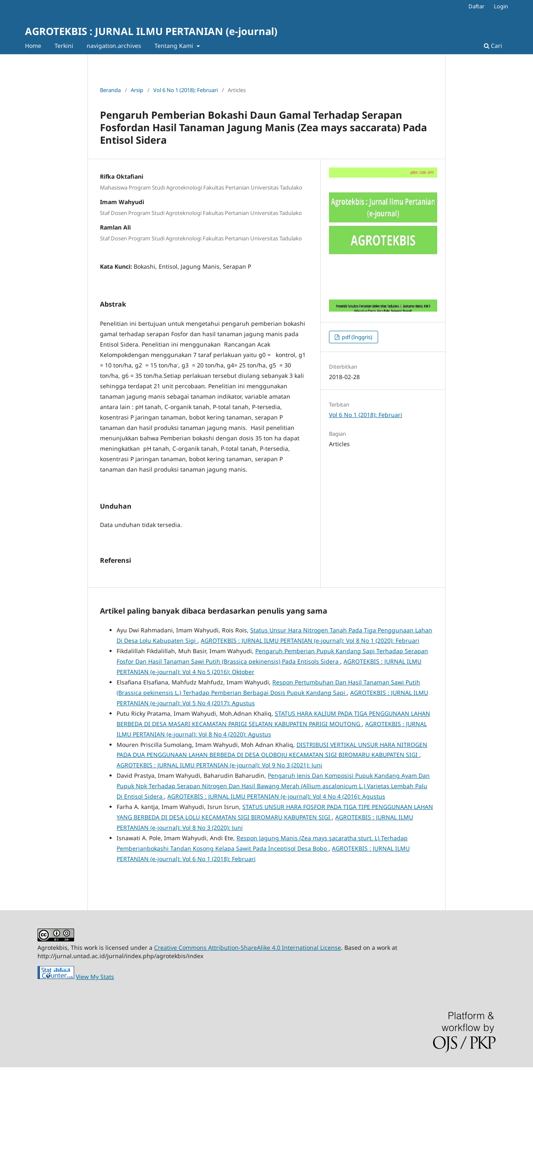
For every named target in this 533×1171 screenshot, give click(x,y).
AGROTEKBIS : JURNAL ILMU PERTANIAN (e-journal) (151, 31)
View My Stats (95, 1080)
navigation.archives (114, 46)
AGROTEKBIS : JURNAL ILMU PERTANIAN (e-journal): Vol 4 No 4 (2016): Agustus (276, 900)
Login (501, 6)
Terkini (64, 46)
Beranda (110, 90)
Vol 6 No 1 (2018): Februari (185, 90)
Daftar (476, 6)
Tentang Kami (174, 46)
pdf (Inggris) (356, 337)
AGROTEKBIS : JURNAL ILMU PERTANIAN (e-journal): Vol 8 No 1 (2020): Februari (310, 744)
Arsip (137, 90)
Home (33, 46)
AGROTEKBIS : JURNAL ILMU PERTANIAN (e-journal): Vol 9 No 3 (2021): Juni (219, 869)
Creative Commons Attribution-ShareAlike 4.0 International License (247, 1051)
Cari (493, 46)
